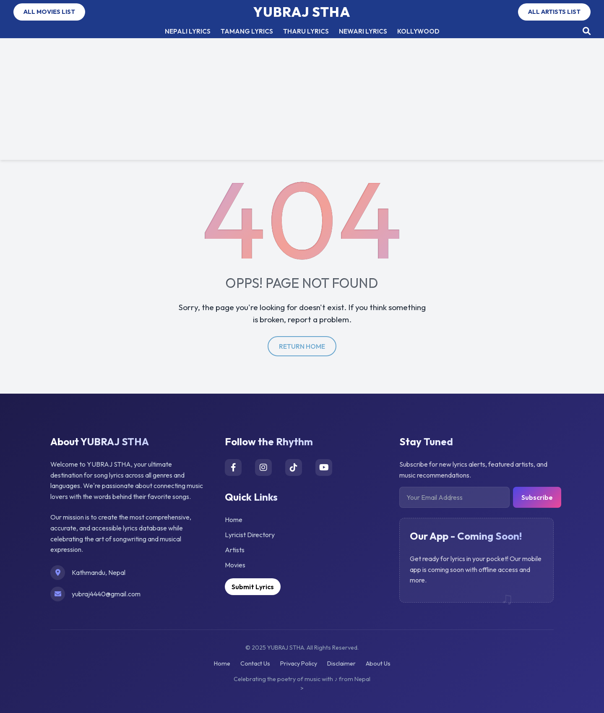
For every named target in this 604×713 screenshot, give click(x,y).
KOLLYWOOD (418, 31)
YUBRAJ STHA (302, 11)
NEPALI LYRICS (188, 31)
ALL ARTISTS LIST (554, 12)
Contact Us (255, 663)
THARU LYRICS (306, 31)
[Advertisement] (302, 101)
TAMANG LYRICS (247, 31)
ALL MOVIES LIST (49, 12)
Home (233, 519)
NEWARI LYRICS (363, 31)
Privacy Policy (298, 663)
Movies (235, 565)
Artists (235, 550)
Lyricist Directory (250, 534)
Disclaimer (341, 663)
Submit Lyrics (253, 586)
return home (302, 346)
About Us (378, 663)
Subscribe (537, 497)
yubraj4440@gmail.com (106, 594)
